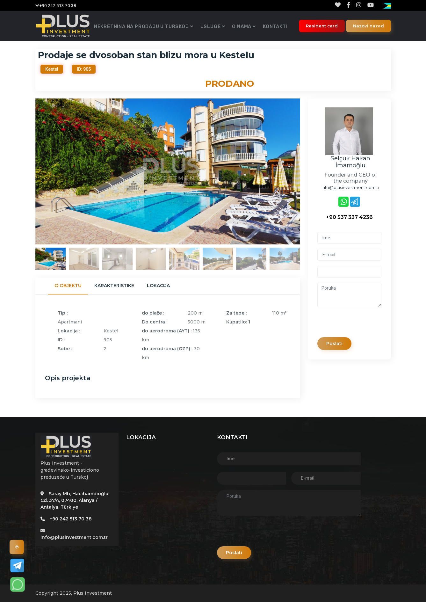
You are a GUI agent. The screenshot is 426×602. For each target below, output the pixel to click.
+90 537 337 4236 (349, 217)
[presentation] (365, 324)
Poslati (336, 343)
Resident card (322, 25)
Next (305, 171)
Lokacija (158, 285)
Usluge (210, 26)
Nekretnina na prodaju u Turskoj (141, 26)
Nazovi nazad (368, 25)
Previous (30, 171)
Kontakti (275, 26)
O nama (241, 26)
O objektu (68, 285)
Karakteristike (114, 285)
